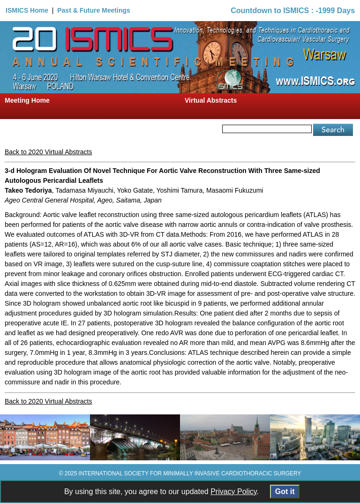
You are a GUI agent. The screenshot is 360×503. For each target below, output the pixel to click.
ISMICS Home (27, 10)
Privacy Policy (233, 491)
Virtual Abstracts (211, 100)
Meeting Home (27, 100)
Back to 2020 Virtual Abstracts (48, 152)
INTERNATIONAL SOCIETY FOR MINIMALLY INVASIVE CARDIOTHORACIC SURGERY (190, 473)
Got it (285, 491)
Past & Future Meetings (93, 10)
